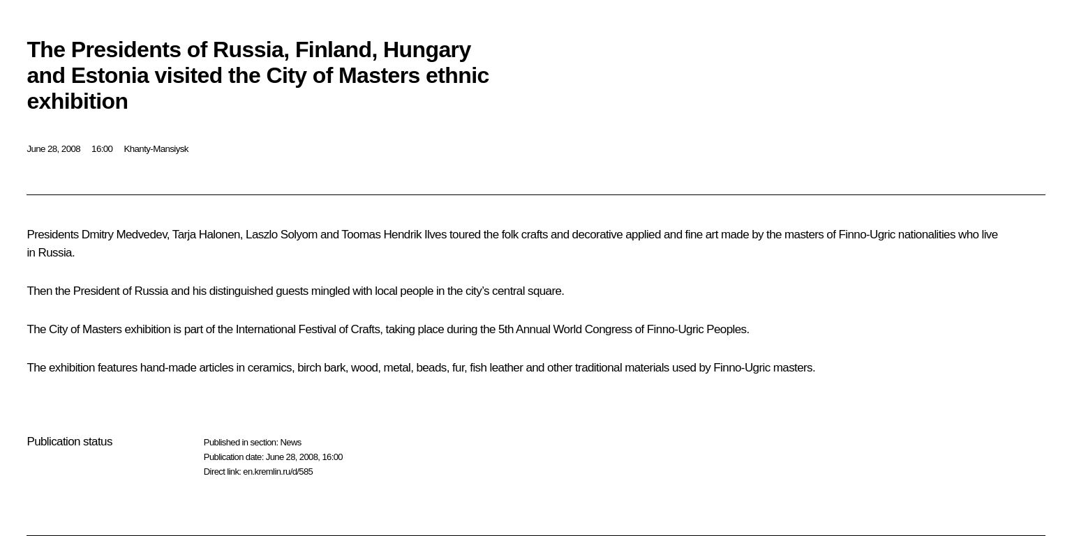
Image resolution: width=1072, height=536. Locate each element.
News (290, 442)
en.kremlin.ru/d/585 (278, 471)
